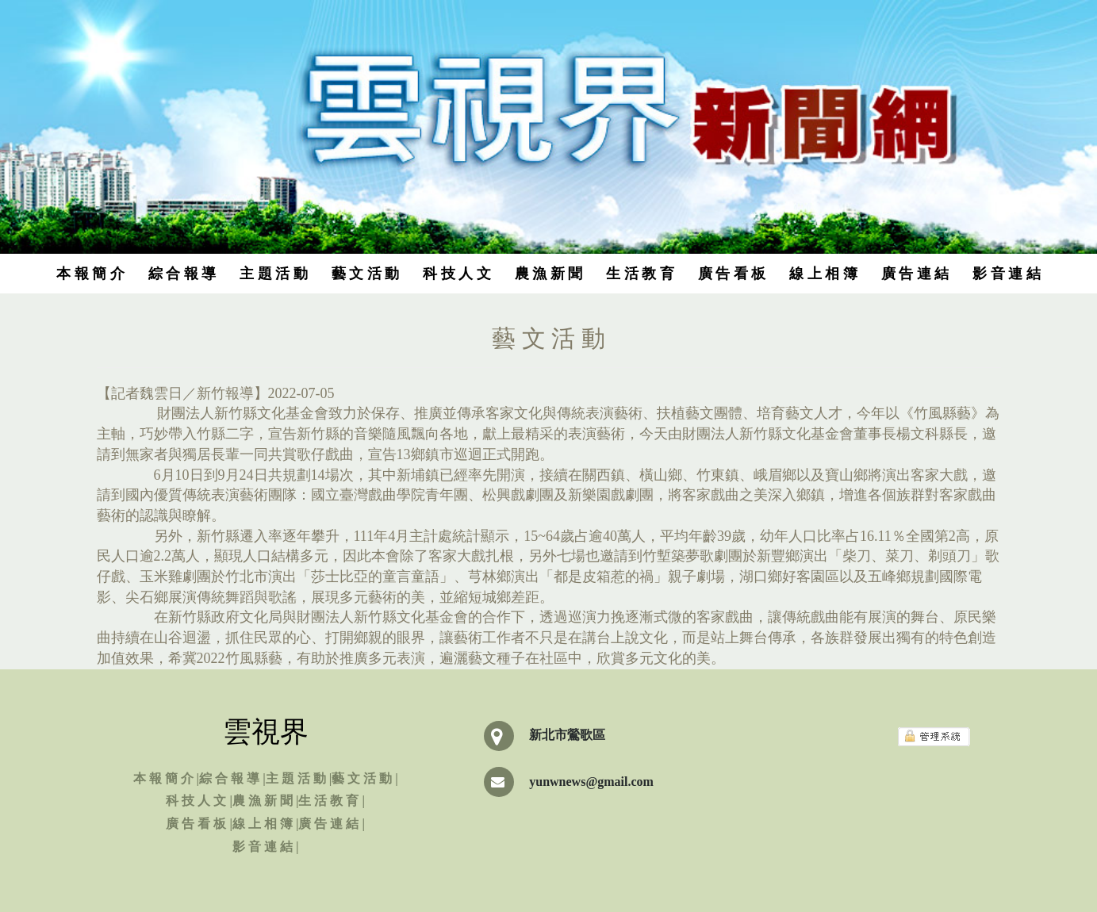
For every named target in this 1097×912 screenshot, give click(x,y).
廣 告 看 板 (732, 274)
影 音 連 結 (1006, 274)
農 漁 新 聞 (549, 274)
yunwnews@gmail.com (591, 781)
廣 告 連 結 (915, 274)
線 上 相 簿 (823, 274)
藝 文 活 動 (366, 274)
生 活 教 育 (640, 274)
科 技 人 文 (457, 274)
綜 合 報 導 (182, 274)
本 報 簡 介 (90, 274)
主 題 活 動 (274, 274)
